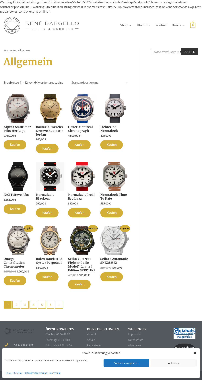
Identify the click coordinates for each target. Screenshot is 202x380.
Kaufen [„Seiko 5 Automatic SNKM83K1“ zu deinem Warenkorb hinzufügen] (111, 277)
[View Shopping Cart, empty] (192, 25)
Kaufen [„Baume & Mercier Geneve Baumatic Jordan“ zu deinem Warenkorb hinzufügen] (47, 149)
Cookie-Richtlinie (14, 373)
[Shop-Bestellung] (99, 82)
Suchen (189, 52)
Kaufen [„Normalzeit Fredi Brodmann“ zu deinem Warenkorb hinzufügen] (79, 213)
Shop (123, 25)
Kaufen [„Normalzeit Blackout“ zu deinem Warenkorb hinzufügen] (47, 213)
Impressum (55, 373)
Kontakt (161, 25)
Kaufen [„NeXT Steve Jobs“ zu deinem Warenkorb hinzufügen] (15, 209)
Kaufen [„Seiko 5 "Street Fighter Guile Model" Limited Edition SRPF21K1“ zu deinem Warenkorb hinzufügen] (79, 284)
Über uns (143, 25)
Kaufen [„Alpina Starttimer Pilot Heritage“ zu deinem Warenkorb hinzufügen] (15, 145)
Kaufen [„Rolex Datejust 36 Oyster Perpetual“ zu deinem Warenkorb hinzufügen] (47, 277)
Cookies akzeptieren (126, 363)
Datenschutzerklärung (35, 373)
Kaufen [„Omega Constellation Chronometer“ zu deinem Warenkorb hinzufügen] (15, 280)
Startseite (10, 50)
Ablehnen (174, 363)
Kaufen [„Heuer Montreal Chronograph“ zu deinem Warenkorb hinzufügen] (79, 145)
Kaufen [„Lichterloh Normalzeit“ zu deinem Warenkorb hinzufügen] (111, 145)
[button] (195, 353)
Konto (176, 25)
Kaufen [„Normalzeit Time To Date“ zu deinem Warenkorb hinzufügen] (111, 213)
